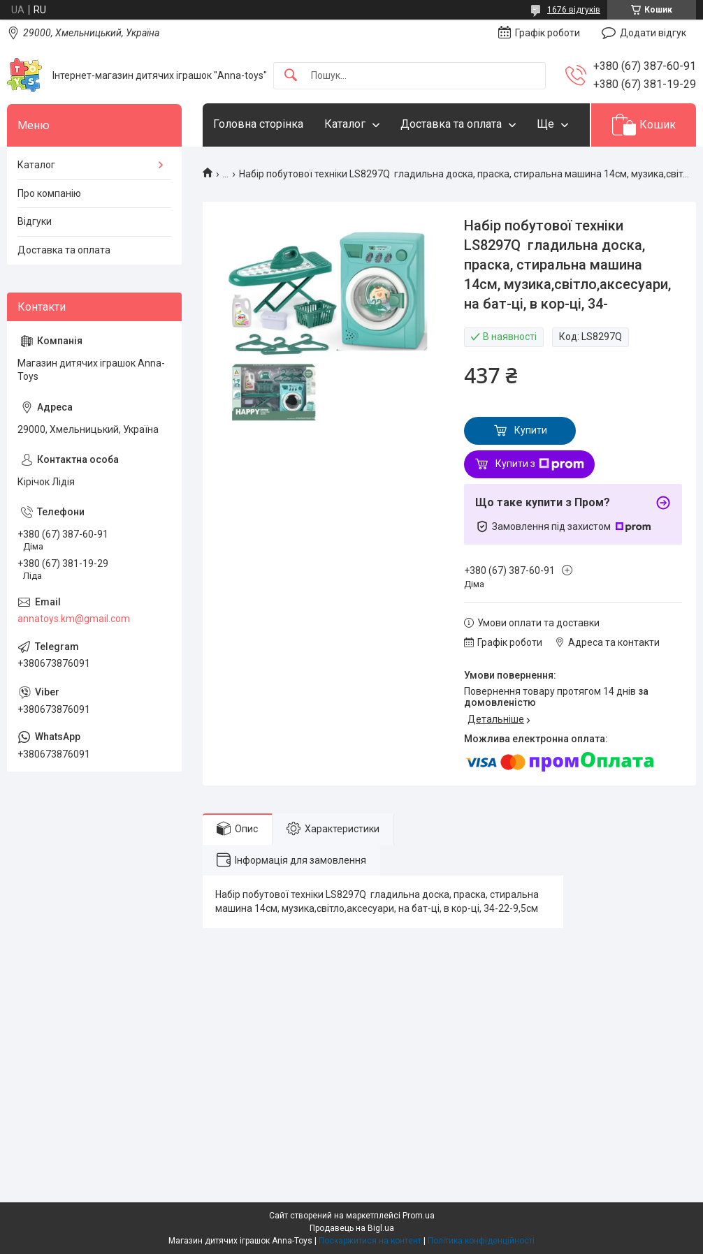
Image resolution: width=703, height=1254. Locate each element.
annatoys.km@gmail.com (73, 618)
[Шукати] (290, 76)
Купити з (539, 464)
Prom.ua (419, 1215)
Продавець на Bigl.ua (352, 1228)
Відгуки (34, 221)
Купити (530, 430)
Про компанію (49, 193)
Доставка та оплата (451, 124)
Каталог (344, 124)
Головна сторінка (258, 124)
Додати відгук (653, 32)
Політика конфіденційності (481, 1241)
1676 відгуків (573, 10)
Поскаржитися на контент (370, 1241)
